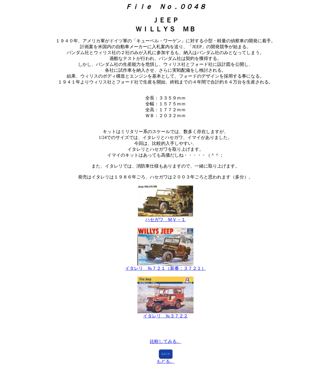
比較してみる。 (165, 341)
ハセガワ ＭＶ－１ (165, 219)
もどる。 (165, 361)
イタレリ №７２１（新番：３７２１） (165, 268)
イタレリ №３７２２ (165, 316)
